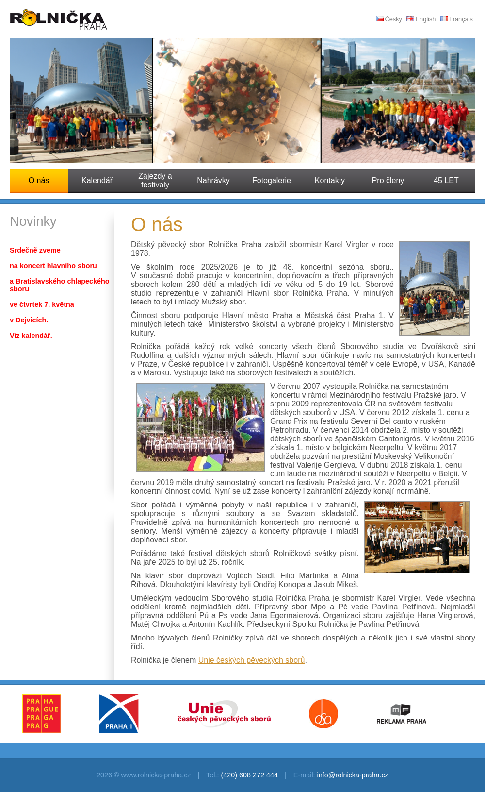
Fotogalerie (271, 180)
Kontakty (330, 180)
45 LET (446, 180)
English (421, 19)
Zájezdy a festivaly (155, 180)
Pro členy (388, 180)
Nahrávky (213, 180)
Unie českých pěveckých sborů (251, 660)
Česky (389, 19)
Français (456, 19)
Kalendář (97, 180)
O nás (39, 180)
